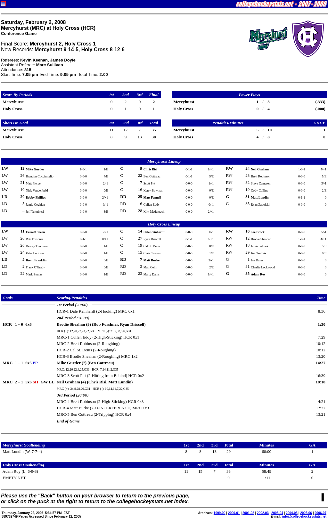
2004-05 (292, 513)
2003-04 (277, 513)
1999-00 (220, 513)
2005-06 (306, 513)
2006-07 (320, 513)
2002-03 (263, 513)
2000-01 (234, 513)
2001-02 (248, 513)
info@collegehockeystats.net (304, 516)
